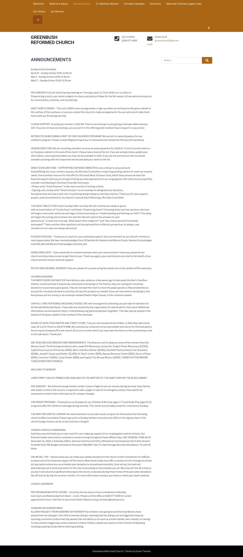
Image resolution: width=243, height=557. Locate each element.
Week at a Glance (58, 3)
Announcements (82, 3)
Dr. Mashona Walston (107, 3)
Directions (155, 3)
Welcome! (38, 3)
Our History (39, 11)
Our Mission (57, 11)
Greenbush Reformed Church (52, 40)
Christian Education (134, 3)
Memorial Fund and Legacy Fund (183, 3)
